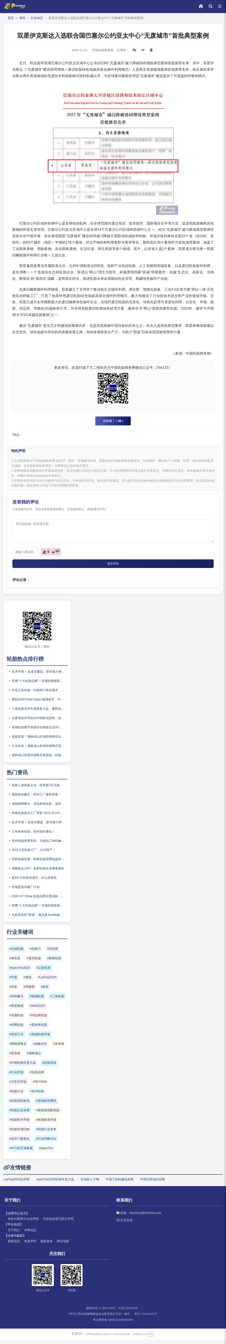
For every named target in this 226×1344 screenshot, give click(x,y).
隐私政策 (46, 1245)
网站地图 (63, 1245)
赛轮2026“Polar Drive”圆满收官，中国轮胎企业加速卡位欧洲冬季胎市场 (40, 704)
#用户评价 (40, 1086)
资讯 (22, 18)
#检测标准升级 (46, 1124)
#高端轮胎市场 (40, 1038)
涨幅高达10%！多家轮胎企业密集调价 (38, 873)
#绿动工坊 (16, 1038)
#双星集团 (16, 1010)
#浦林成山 (34, 1057)
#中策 (13, 981)
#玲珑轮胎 (16, 953)
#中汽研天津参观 (21, 1152)
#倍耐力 (35, 953)
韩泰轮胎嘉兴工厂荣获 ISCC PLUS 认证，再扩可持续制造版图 (40, 817)
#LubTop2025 (47, 981)
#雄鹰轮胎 (16, 1029)
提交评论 (113, 567)
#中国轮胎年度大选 (22, 1067)
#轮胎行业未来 (46, 1133)
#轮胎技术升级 (19, 1124)
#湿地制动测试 (46, 1105)
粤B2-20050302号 (145, 1318)
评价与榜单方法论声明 (23, 1223)
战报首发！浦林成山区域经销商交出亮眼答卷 (40, 740)
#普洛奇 (14, 1057)
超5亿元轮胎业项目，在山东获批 (34, 882)
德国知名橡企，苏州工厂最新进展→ (36, 798)
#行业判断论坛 (46, 1143)
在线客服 (124, 1224)
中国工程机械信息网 (120, 1183)
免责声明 (30, 1245)
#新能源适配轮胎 (47, 1114)
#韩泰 (13, 991)
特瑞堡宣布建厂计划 (26, 891)
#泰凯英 (14, 962)
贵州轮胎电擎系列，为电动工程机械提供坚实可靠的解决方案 (40, 845)
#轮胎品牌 (37, 1076)
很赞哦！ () (113, 421)
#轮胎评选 (49, 1067)
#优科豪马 (16, 1000)
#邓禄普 (29, 991)
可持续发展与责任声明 (58, 1223)
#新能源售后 (17, 1048)
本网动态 (30, 1234)
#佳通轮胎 (16, 1019)
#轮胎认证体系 (19, 1114)
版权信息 (14, 1245)
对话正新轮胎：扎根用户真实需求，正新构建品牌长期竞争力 (40, 694)
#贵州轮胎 (34, 962)
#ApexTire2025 (19, 972)
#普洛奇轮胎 (38, 1029)
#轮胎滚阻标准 (19, 1105)
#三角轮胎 (57, 1000)
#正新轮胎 (43, 972)
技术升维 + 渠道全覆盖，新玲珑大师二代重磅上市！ (40, 676)
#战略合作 (40, 1048)
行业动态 (37, 18)
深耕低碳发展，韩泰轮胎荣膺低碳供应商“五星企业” (40, 863)
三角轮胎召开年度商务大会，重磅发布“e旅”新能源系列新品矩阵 (40, 713)
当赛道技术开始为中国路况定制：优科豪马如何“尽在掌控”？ (40, 722)
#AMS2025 (37, 1010)
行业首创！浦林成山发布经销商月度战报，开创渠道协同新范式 (40, 750)
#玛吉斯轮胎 (38, 1019)
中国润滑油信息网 (152, 1183)
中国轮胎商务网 (128, 1312)
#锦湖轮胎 (37, 1000)
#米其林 (58, 1048)
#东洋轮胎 (37, 1095)
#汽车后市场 (17, 1086)
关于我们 (14, 1234)
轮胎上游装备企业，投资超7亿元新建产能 (40, 789)
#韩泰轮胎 (54, 962)
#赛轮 (28, 981)
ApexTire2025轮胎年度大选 (55, 1183)
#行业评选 (16, 1076)
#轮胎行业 (16, 1095)
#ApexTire (46, 1152)
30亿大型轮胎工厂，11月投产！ (34, 854)
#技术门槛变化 (19, 1143)
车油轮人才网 (90, 1183)
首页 (11, 18)
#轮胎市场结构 (19, 1133)
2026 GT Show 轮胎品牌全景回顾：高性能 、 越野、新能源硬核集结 (40, 900)
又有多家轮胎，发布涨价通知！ (33, 835)
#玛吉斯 (52, 953)
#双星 (45, 991)
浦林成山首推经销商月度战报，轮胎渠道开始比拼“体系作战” (40, 759)
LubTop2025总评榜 (16, 1183)
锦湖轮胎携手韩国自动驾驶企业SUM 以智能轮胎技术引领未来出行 (40, 731)
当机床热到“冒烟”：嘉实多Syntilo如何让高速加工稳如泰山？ (40, 919)
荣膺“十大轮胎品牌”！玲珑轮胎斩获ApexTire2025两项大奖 (40, 685)
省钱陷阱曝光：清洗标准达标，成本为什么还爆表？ (40, 808)
